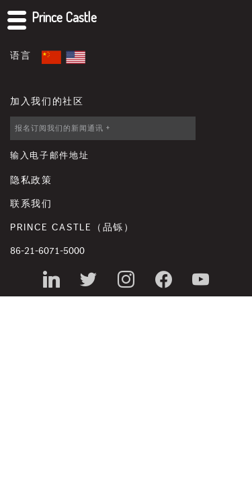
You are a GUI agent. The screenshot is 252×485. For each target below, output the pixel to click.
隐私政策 (31, 180)
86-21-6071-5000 (47, 251)
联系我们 (31, 204)
